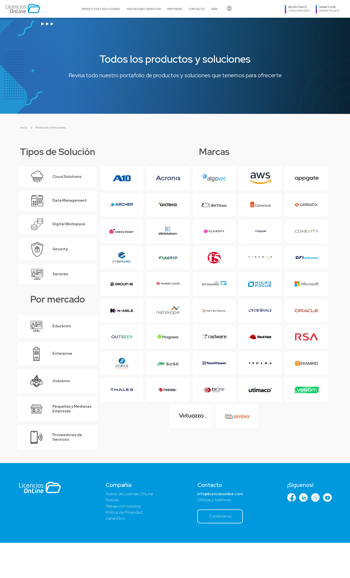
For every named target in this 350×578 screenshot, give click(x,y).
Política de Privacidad (123, 547)
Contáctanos (219, 551)
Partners (174, 9)
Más (214, 9)
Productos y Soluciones (101, 9)
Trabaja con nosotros (122, 540)
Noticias (111, 533)
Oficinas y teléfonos (211, 533)
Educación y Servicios (144, 9)
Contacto (196, 9)
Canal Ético (114, 553)
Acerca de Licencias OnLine (129, 527)
